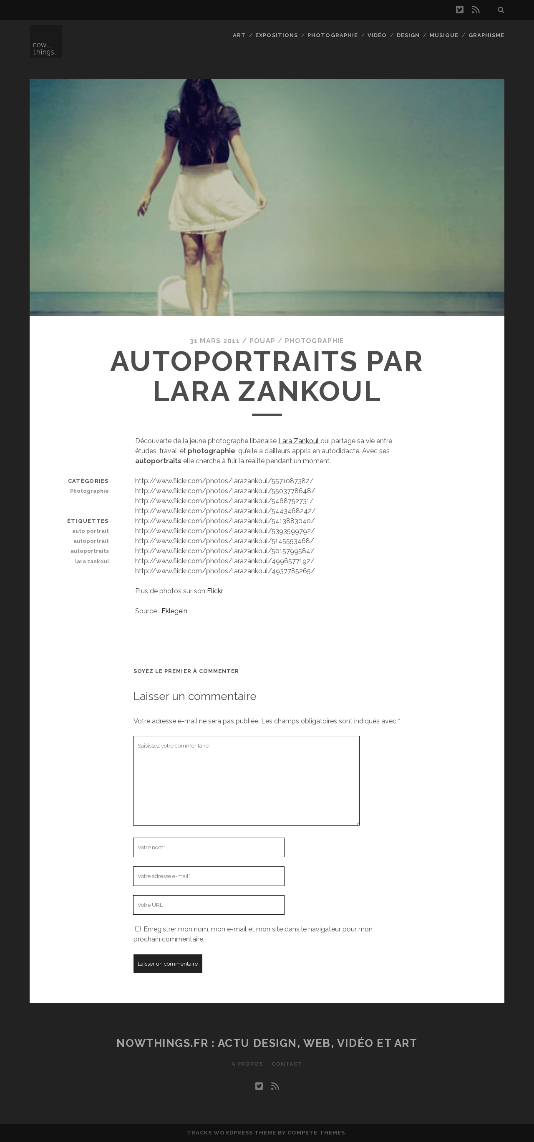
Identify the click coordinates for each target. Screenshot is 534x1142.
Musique (444, 35)
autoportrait (91, 541)
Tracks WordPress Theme (231, 1132)
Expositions (276, 35)
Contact (287, 1064)
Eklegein (174, 611)
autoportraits (90, 551)
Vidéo (377, 35)
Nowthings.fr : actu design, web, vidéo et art (266, 1043)
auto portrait (90, 531)
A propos (247, 1064)
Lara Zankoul (298, 441)
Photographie (332, 35)
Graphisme (486, 35)
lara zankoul (92, 561)
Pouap (262, 341)
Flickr (215, 591)
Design (408, 35)
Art (239, 35)
